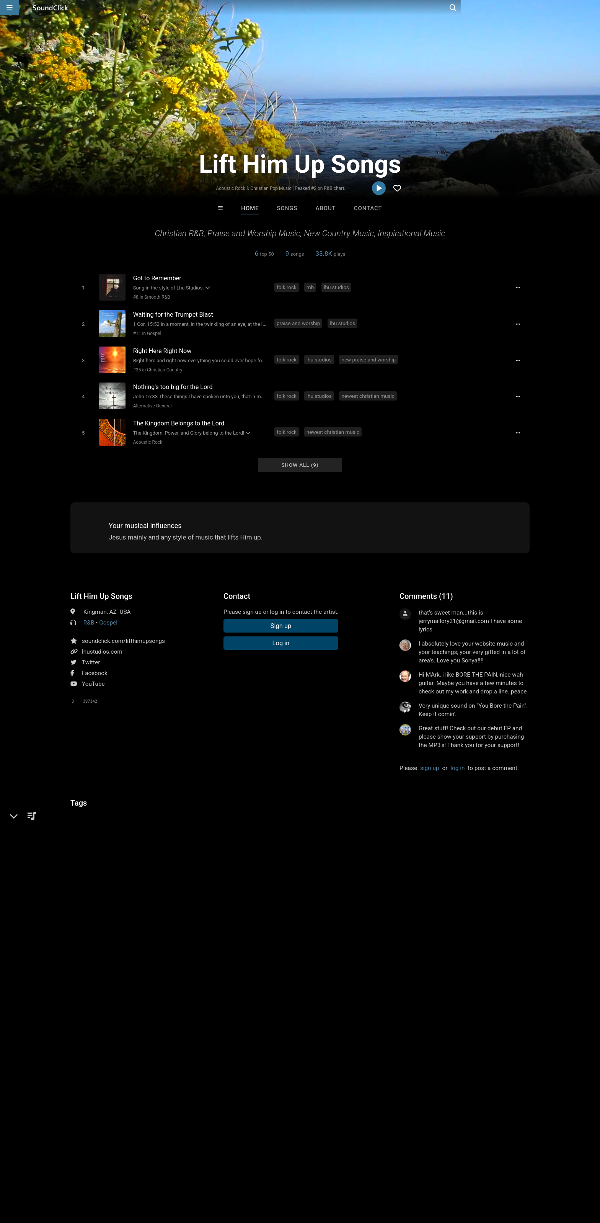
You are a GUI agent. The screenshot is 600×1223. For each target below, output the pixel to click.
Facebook (95, 665)
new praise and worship (369, 356)
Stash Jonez (331, 1060)
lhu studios (337, 287)
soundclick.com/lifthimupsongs (123, 633)
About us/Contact (81, 1177)
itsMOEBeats (205, 1060)
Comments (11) (426, 589)
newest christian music (368, 391)
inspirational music (97, 809)
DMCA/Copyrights (155, 1177)
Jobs (117, 1177)
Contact (368, 208)
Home (250, 208)
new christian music (155, 809)
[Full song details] (520, 287)
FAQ (45, 1177)
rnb (311, 287)
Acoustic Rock (146, 436)
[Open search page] (592, 7)
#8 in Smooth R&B (150, 296)
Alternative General (151, 401)
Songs (287, 208)
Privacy (195, 1177)
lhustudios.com (102, 644)
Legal (219, 1177)
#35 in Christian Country (156, 366)
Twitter (91, 655)
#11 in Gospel (146, 331)
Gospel (108, 615)
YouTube (93, 676)
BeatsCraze (268, 1060)
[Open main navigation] (9, 7)
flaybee (394, 1060)
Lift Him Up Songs (101, 589)
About (325, 208)
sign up (429, 760)
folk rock (288, 287)
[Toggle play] (81, 287)
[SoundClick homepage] (50, 7)
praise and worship (299, 322)
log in (457, 760)
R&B (89, 615)
